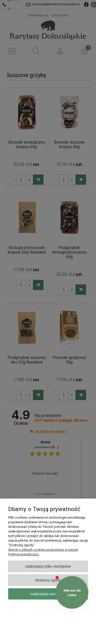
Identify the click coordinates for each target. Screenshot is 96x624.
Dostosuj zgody (48, 580)
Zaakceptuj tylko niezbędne (48, 566)
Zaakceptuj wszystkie (48, 594)
